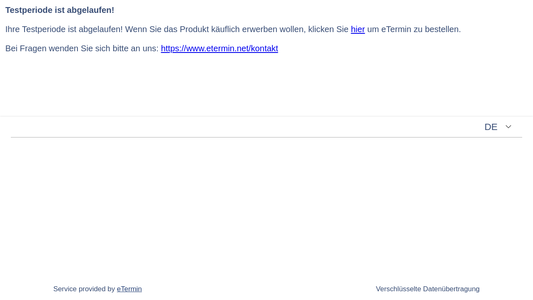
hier (358, 29)
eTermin (129, 289)
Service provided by (97, 289)
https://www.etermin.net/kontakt (219, 48)
